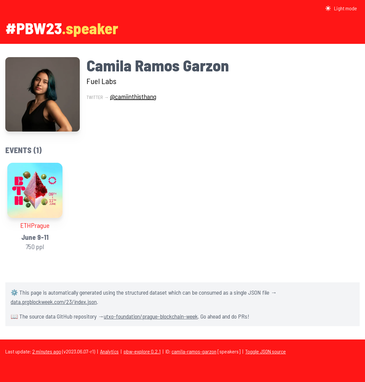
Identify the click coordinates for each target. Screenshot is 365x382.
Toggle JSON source (265, 351)
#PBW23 (33, 28)
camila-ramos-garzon (194, 351)
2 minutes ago (46, 351)
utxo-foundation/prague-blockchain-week (151, 316)
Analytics (109, 351)
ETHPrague (35, 225)
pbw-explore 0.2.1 (142, 351)
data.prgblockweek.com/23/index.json (54, 301)
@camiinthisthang (133, 96)
